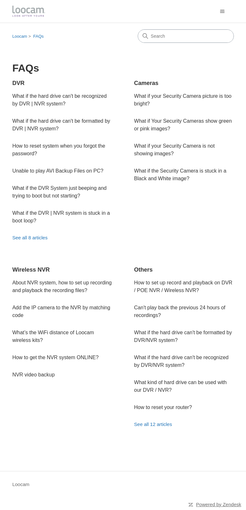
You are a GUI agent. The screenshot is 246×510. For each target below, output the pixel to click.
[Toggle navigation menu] (222, 11)
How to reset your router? (163, 407)
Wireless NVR (31, 270)
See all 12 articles (153, 424)
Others (143, 270)
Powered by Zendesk (218, 504)
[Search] (186, 36)
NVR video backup (33, 374)
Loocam (19, 36)
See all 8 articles (29, 237)
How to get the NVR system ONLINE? (55, 357)
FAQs (38, 36)
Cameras (146, 83)
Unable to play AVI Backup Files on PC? (57, 171)
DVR (18, 83)
